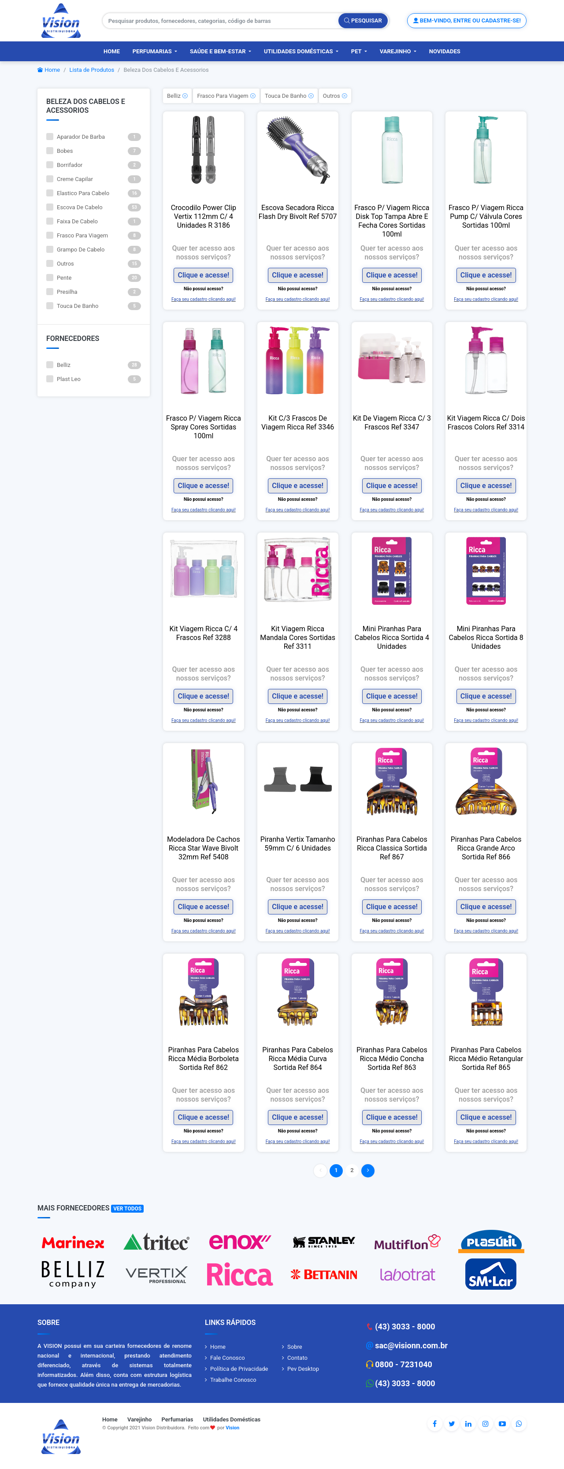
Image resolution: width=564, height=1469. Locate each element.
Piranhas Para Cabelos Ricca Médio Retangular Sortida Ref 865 (486, 1059)
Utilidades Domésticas (299, 51)
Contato (297, 1357)
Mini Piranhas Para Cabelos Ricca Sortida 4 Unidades (392, 638)
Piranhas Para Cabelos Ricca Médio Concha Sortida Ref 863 (391, 1059)
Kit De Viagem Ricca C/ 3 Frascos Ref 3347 (392, 422)
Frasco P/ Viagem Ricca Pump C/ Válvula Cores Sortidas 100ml (486, 216)
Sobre (294, 1346)
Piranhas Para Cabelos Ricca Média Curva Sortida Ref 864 (297, 1059)
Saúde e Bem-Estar (218, 51)
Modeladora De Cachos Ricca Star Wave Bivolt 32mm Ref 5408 (203, 848)
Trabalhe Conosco (233, 1379)
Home (112, 51)
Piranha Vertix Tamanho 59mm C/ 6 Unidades (297, 843)
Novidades (444, 51)
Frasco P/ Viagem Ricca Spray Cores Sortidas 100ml (203, 427)
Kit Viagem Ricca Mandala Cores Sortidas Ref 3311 (297, 638)
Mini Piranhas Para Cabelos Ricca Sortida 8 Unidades (486, 638)
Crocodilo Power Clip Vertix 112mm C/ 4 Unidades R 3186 (203, 216)
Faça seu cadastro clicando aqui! (203, 299)
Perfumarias (153, 51)
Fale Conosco (227, 1357)
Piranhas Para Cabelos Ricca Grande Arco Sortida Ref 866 (486, 848)
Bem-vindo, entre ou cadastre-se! (467, 20)
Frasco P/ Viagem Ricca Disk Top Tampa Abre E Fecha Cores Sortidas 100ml (391, 221)
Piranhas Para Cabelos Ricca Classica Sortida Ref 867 (391, 848)
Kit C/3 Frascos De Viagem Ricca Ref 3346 (297, 422)
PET (357, 51)
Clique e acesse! (203, 275)
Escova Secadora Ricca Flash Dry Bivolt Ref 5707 (298, 212)
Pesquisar (363, 20)
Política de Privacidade (239, 1368)
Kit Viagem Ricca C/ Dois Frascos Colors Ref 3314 (486, 422)
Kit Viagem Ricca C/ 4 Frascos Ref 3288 (204, 633)
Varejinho (396, 51)
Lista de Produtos (92, 70)
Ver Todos (127, 1209)
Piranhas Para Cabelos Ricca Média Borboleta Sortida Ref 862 (203, 1059)
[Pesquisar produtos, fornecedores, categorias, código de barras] (221, 20)
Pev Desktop (303, 1368)
